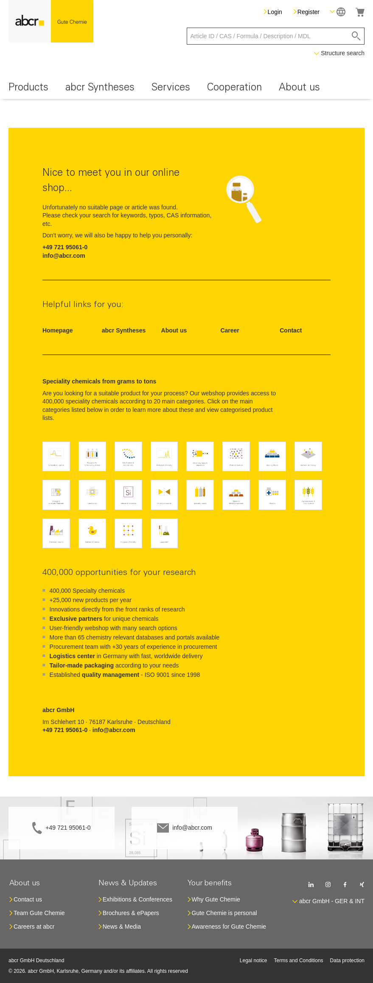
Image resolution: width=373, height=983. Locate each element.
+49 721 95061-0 (67, 827)
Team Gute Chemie (39, 913)
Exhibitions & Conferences (137, 899)
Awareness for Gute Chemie (229, 926)
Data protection (347, 960)
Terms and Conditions (298, 960)
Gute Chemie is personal (224, 913)
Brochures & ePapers (131, 913)
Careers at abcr (34, 926)
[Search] (356, 36)
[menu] (186, 89)
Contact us (28, 899)
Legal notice (253, 960)
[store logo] (50, 21)
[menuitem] (28, 89)
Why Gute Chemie (216, 899)
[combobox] (276, 36)
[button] (337, 12)
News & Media (122, 926)
